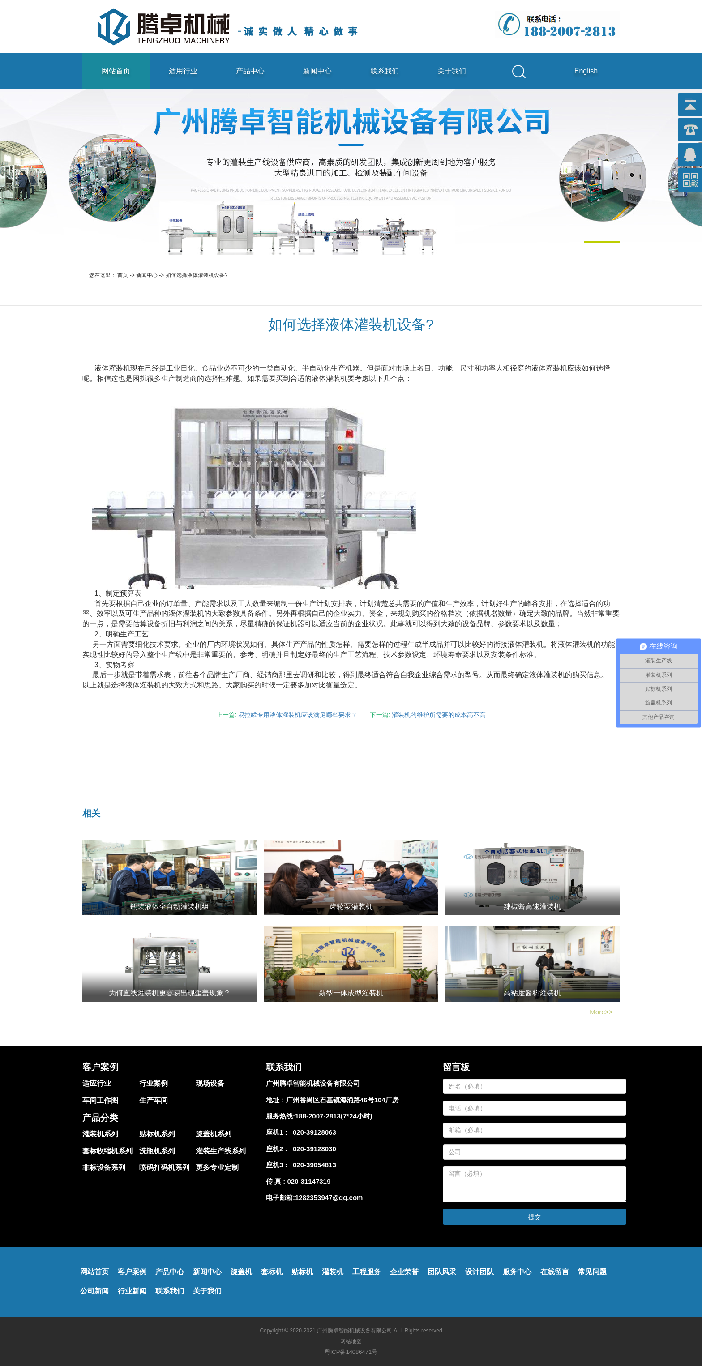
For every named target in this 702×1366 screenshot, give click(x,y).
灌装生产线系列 (221, 1151)
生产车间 (153, 1100)
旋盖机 (241, 1272)
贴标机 (302, 1272)
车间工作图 (100, 1100)
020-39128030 (312, 1149)
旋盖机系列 (213, 1134)
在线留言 (554, 1272)
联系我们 (384, 71)
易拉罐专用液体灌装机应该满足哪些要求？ (297, 714)
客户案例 (132, 1272)
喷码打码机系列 (164, 1167)
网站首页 (116, 71)
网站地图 (351, 1341)
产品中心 (250, 71)
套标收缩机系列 (107, 1151)
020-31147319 (309, 1181)
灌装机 (332, 1272)
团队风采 (442, 1272)
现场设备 (210, 1083)
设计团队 (479, 1272)
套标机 (272, 1272)
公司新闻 (94, 1291)
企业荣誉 (404, 1272)
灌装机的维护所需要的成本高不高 (439, 714)
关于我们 (451, 71)
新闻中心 (317, 71)
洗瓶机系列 (157, 1151)
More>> (601, 1012)
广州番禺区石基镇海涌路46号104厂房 (342, 1100)
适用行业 (183, 71)
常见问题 (592, 1272)
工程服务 (366, 1272)
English (586, 71)
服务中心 (517, 1272)
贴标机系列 (157, 1134)
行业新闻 (132, 1291)
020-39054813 (312, 1165)
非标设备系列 (103, 1167)
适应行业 (96, 1083)
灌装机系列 (100, 1134)
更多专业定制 (217, 1167)
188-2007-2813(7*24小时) (333, 1116)
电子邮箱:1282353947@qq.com (314, 1197)
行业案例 (153, 1083)
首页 (122, 275)
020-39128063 (312, 1132)
